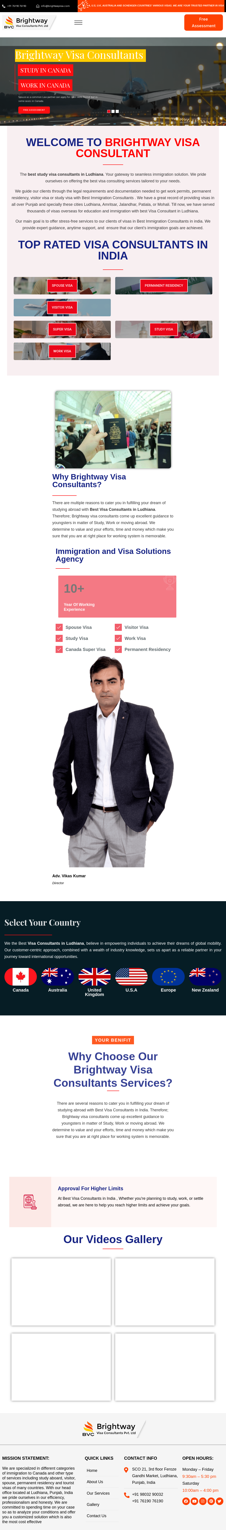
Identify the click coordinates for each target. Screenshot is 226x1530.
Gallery (93, 1504)
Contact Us (96, 1515)
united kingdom (94, 992)
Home (92, 1470)
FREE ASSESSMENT (34, 110)
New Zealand (205, 990)
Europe (168, 990)
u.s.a (131, 990)
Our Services (98, 1493)
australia (57, 990)
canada (21, 990)
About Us (95, 1481)
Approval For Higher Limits (90, 1188)
